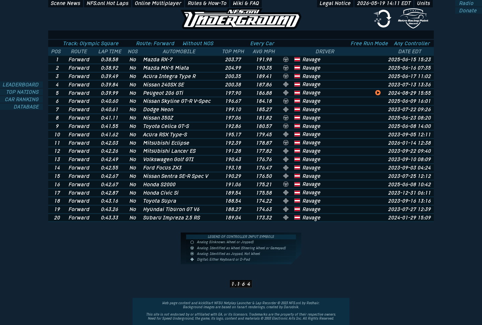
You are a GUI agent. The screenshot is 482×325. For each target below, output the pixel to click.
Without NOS (198, 43)
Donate (467, 10)
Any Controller (412, 43)
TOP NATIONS (23, 92)
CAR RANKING (22, 99)
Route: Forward (155, 43)
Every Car (262, 43)
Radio (465, 3)
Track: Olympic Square (91, 43)
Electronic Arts (283, 318)
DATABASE (27, 107)
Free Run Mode (369, 43)
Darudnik (291, 307)
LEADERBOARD (21, 84)
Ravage (312, 59)
